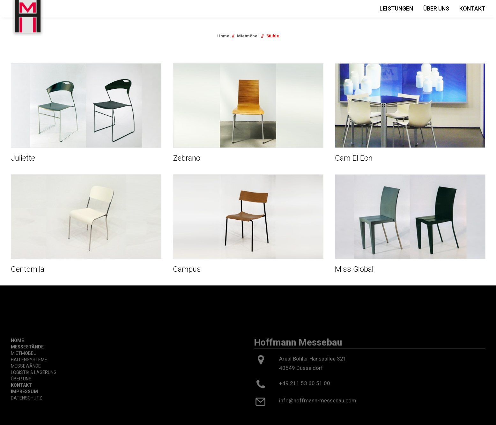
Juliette (23, 158)
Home (223, 36)
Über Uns (436, 8)
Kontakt (472, 8)
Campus (187, 269)
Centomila (27, 269)
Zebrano (186, 158)
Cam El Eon (354, 158)
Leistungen (396, 8)
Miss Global (354, 269)
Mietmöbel (248, 36)
